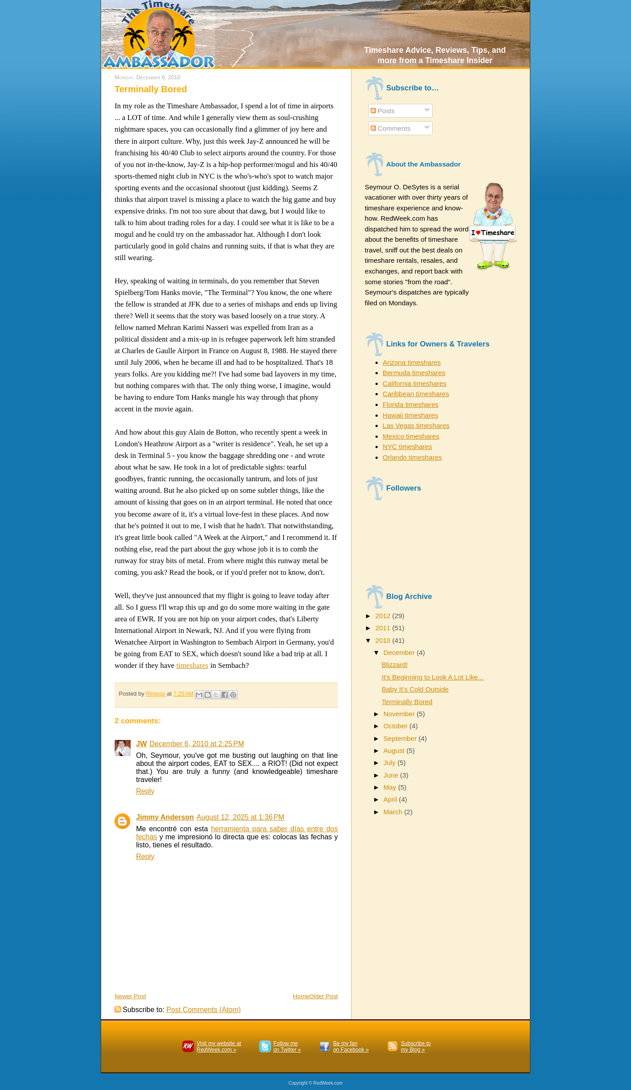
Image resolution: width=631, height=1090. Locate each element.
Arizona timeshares (412, 362)
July (390, 762)
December (400, 652)
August (395, 750)
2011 (383, 628)
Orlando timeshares (412, 457)
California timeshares (415, 383)
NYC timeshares (407, 446)
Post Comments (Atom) (203, 1009)
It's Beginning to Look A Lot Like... (433, 677)
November (400, 714)
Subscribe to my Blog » (416, 1046)
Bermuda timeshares (414, 372)
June (392, 775)
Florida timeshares (411, 404)
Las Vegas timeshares (416, 425)
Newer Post (130, 996)
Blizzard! (395, 664)
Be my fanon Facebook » (350, 1046)
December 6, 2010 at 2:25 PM (196, 744)
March (394, 812)
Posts (383, 111)
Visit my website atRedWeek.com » (218, 1046)
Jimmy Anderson (165, 817)
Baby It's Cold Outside (415, 689)
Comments (391, 128)
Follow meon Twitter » (287, 1046)
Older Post (323, 996)
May (391, 787)
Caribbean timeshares (416, 394)
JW (141, 744)
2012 (383, 616)
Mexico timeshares (411, 436)
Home (301, 996)
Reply (145, 791)
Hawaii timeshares (410, 415)
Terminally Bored (407, 701)
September (401, 738)
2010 (383, 640)
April (391, 799)
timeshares (192, 665)
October (396, 726)
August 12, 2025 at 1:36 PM (240, 817)
